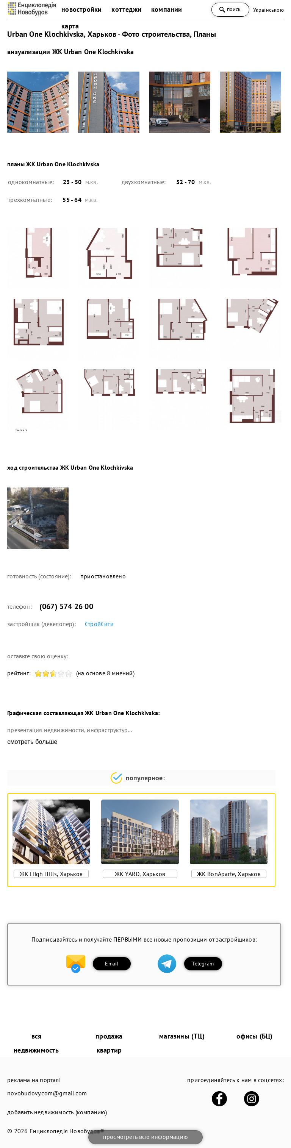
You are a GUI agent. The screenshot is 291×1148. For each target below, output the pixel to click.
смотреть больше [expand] (32, 742)
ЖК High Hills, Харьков (51, 874)
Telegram (203, 963)
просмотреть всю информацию (145, 1136)
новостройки (81, 9)
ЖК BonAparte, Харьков (229, 874)
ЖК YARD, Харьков (140, 874)
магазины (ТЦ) (182, 1036)
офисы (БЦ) (254, 1036)
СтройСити (99, 624)
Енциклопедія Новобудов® (67, 1131)
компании (166, 9)
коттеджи (126, 9)
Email (111, 963)
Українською (268, 9)
